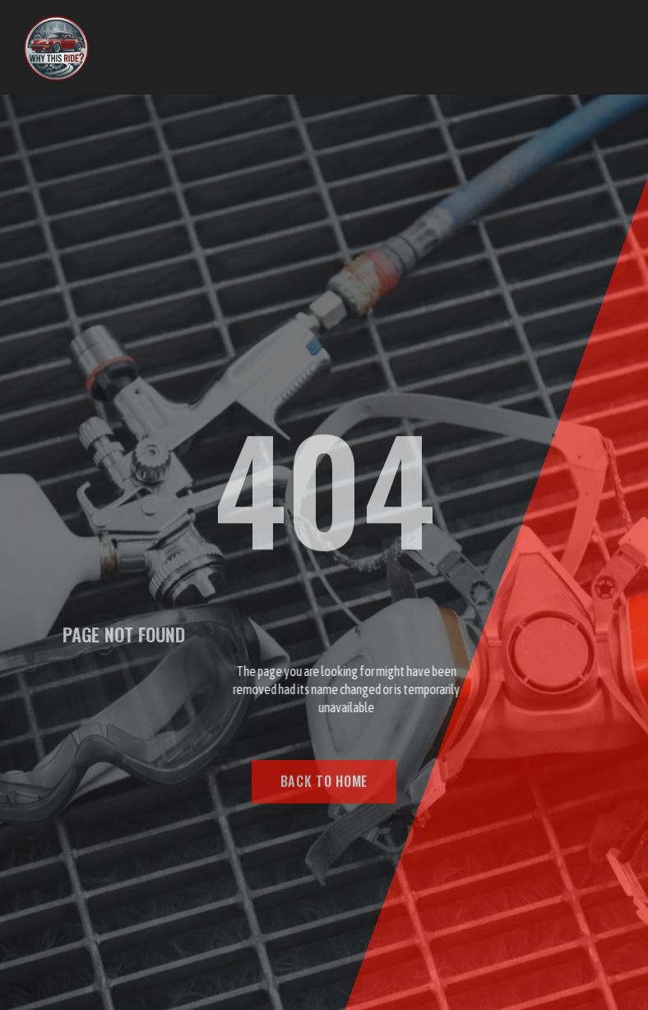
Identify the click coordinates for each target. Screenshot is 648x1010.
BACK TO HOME (324, 786)
